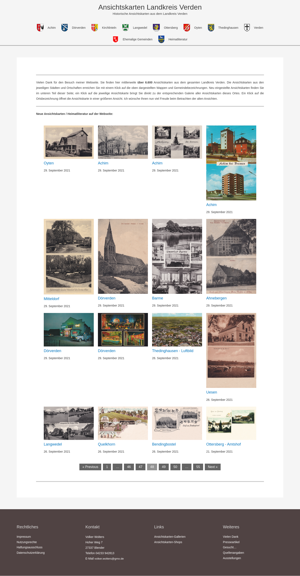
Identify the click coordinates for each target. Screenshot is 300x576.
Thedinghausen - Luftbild (172, 351)
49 (164, 467)
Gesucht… (230, 548)
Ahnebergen (216, 298)
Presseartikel (231, 542)
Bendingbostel (164, 444)
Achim (103, 163)
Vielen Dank (231, 537)
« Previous (90, 467)
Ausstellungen (232, 558)
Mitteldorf (51, 299)
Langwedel (53, 444)
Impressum (24, 537)
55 (198, 467)
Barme (157, 298)
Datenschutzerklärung (31, 553)
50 (175, 467)
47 (140, 467)
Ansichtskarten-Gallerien (170, 537)
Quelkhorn (106, 444)
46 (129, 467)
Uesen (211, 393)
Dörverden (106, 298)
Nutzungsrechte (27, 542)
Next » (213, 467)
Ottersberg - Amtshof (223, 444)
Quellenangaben (233, 553)
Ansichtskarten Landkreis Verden (150, 7)
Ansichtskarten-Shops (168, 542)
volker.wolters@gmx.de (110, 558)
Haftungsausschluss (30, 548)
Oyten (49, 163)
